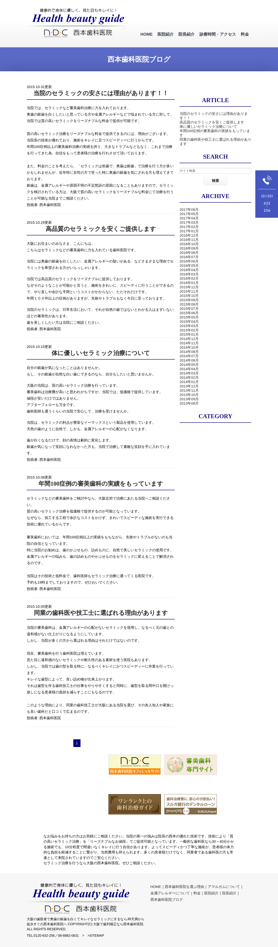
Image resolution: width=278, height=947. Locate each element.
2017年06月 (189, 209)
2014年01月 (189, 382)
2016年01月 (189, 283)
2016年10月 (189, 244)
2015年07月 (189, 308)
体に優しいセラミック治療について (101, 353)
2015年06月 (189, 313)
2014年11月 (189, 343)
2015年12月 (189, 287)
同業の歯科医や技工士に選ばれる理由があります (101, 613)
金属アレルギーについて (170, 893)
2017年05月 (189, 214)
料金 (197, 893)
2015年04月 (189, 321)
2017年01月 (189, 231)
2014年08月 (189, 352)
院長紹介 (229, 893)
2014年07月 (189, 356)
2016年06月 (189, 261)
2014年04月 (189, 369)
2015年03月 (189, 326)
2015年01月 (189, 334)
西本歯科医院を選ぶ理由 (184, 887)
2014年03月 (189, 373)
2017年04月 (189, 218)
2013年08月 (189, 403)
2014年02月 (189, 377)
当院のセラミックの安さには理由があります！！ (100, 93)
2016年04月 (189, 270)
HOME (155, 887)
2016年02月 (189, 278)
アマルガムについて (224, 887)
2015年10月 (189, 296)
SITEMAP (96, 935)
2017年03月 (189, 222)
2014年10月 (189, 347)
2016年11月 (189, 240)
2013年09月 (189, 399)
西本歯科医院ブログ (166, 899)
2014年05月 (189, 364)
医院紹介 (211, 893)
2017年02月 (189, 227)
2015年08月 (189, 304)
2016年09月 (189, 248)
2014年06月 (189, 360)
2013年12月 (189, 386)
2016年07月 (189, 257)
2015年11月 (189, 291)
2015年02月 (189, 330)
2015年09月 (189, 300)
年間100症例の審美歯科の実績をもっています (100, 483)
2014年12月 (189, 339)
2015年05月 (189, 317)
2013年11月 (189, 390)
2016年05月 (189, 265)
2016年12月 (189, 235)
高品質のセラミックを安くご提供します (101, 229)
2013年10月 (189, 395)
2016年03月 (189, 274)
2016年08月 (189, 253)
